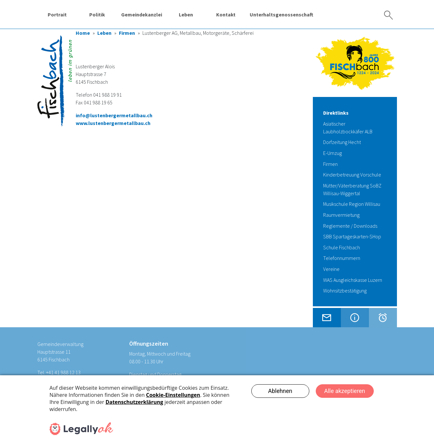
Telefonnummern (341, 258)
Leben (186, 14)
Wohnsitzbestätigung (345, 290)
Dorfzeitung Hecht (342, 142)
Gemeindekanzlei (141, 14)
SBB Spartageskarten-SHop (352, 236)
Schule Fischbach (341, 247)
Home (83, 33)
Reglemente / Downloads (350, 226)
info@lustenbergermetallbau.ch (114, 115)
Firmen (127, 33)
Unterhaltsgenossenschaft (281, 14)
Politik (97, 14)
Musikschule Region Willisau (351, 204)
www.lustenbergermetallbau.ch (113, 123)
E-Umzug (332, 153)
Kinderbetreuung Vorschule (352, 174)
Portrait (57, 14)
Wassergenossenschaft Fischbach (337, 14)
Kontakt (226, 14)
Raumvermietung (341, 215)
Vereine (331, 269)
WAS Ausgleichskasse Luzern (352, 280)
